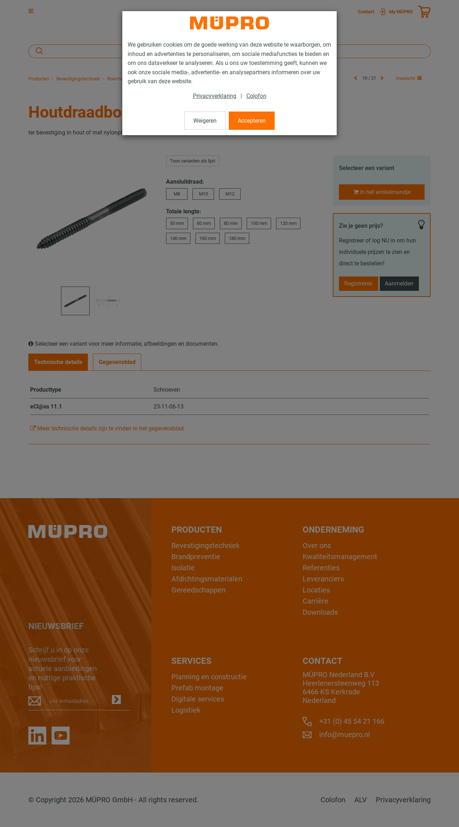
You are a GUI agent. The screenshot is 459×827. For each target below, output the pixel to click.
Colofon (256, 96)
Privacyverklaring (214, 96)
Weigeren (205, 120)
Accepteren (252, 120)
